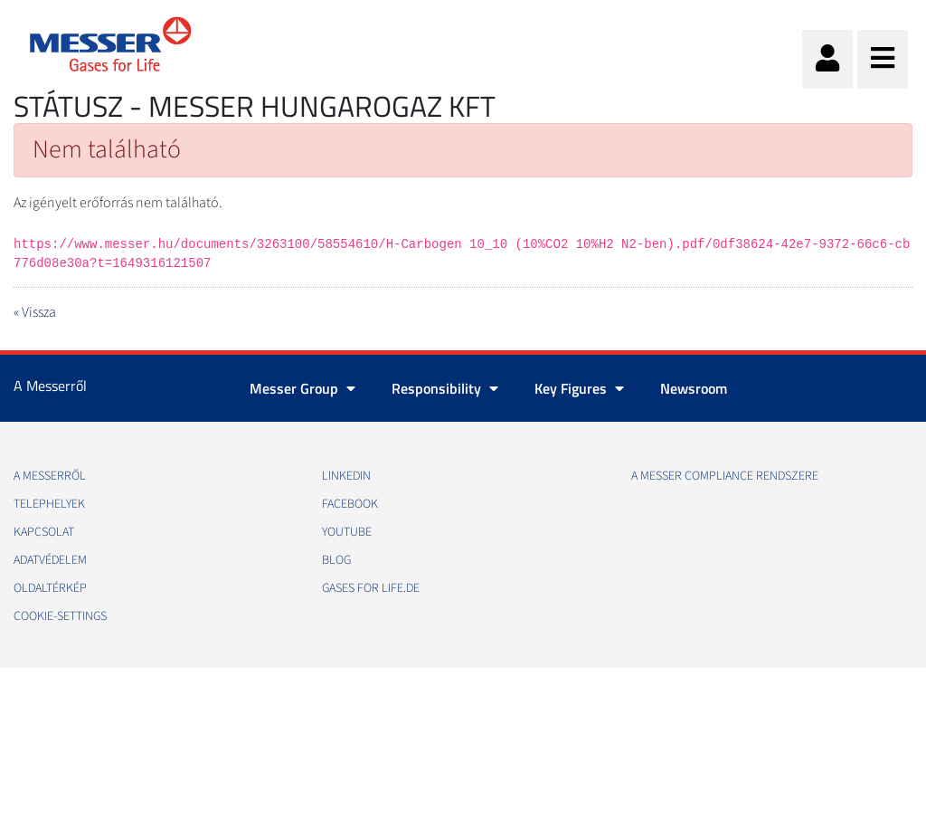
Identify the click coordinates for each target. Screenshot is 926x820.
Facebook (350, 504)
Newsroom (693, 388)
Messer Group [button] (302, 388)
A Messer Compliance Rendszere (724, 476)
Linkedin (346, 476)
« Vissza (35, 312)
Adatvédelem (50, 560)
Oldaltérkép (50, 588)
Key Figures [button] (579, 388)
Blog (336, 560)
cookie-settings (60, 616)
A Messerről (50, 476)
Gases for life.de (371, 588)
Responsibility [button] (445, 388)
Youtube (347, 532)
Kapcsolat (44, 532)
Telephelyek (49, 504)
